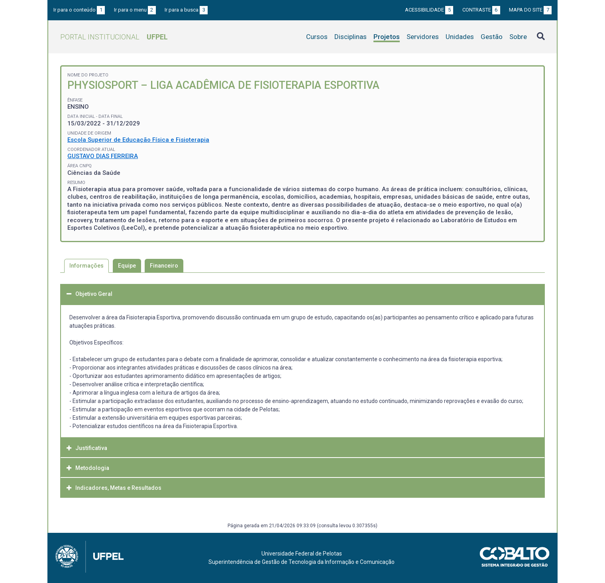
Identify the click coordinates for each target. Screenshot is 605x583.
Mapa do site (530, 10)
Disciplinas (350, 37)
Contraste (481, 10)
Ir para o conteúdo (79, 10)
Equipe (127, 265)
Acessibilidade (429, 10)
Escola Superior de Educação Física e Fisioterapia (138, 139)
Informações (86, 265)
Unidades (460, 37)
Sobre (518, 37)
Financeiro (164, 265)
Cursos (317, 37)
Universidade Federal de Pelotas (301, 553)
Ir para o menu (135, 10)
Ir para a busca (186, 10)
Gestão (492, 37)
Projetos (386, 37)
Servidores (423, 37)
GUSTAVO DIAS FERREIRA (102, 156)
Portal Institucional (114, 37)
